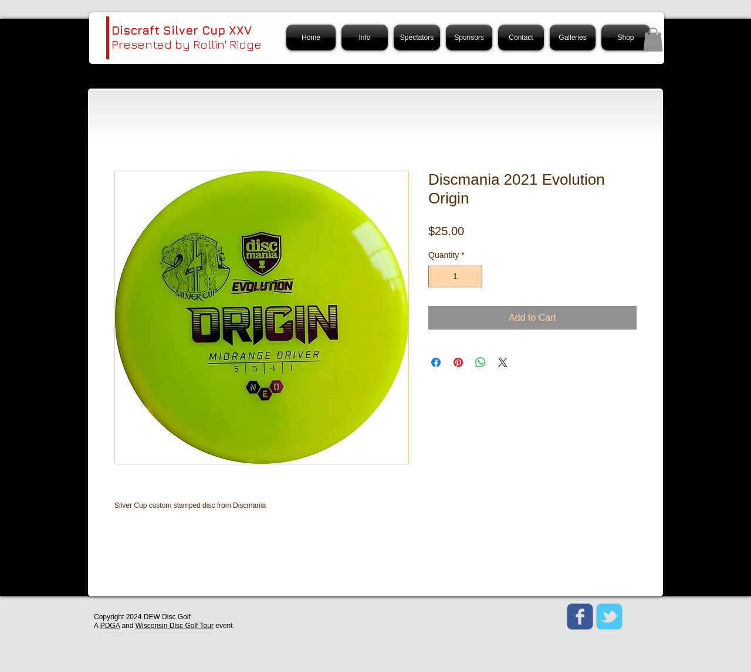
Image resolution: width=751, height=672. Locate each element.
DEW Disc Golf (167, 617)
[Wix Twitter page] (609, 616)
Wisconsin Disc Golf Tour (175, 626)
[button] (653, 40)
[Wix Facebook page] (580, 616)
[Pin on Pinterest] (458, 362)
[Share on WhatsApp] (480, 362)
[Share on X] (503, 362)
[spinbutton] (455, 276)
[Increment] (473, 276)
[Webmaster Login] (149, 606)
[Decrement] (437, 276)
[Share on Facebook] (436, 362)
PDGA (110, 626)
